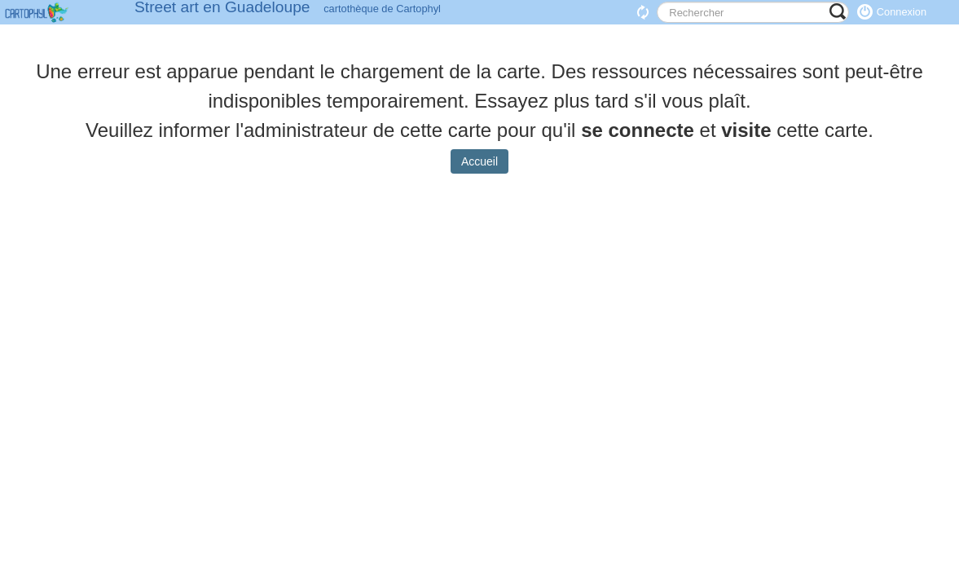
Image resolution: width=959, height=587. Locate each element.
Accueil (479, 173)
